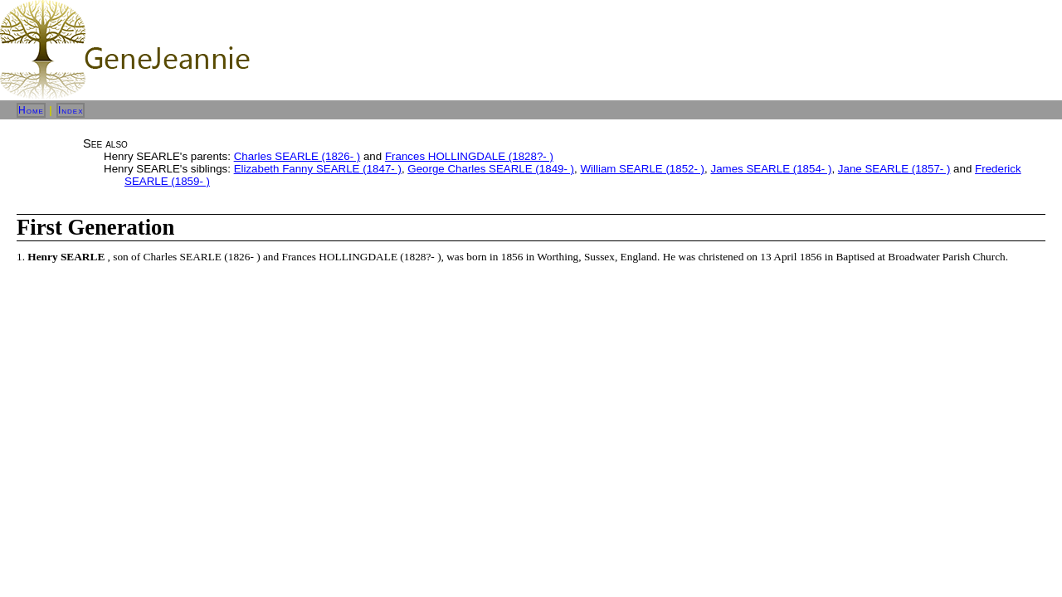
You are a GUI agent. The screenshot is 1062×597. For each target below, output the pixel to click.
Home (31, 110)
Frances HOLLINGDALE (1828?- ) (469, 156)
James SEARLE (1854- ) (770, 169)
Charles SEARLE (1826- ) (297, 156)
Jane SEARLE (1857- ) (894, 169)
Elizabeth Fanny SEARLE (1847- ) (318, 169)
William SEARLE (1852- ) (642, 169)
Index (71, 110)
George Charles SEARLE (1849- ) (490, 169)
